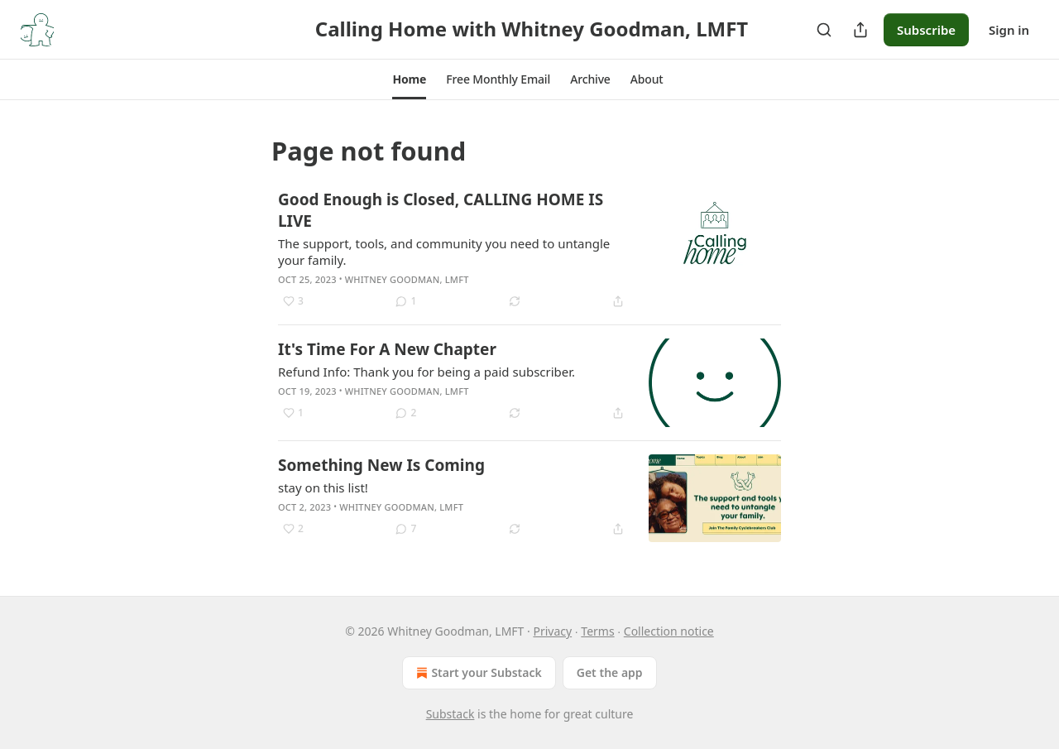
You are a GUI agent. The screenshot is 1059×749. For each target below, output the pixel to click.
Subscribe (926, 30)
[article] (529, 250)
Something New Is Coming (381, 465)
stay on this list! (323, 487)
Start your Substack (477, 673)
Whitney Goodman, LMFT (407, 279)
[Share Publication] (860, 29)
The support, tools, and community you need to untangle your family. (444, 251)
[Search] (824, 29)
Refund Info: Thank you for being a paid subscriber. (426, 371)
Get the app (610, 672)
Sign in (1009, 30)
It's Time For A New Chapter (387, 349)
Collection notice (669, 631)
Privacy (552, 631)
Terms (597, 631)
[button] (409, 79)
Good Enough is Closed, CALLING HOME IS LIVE (440, 210)
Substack (450, 714)
